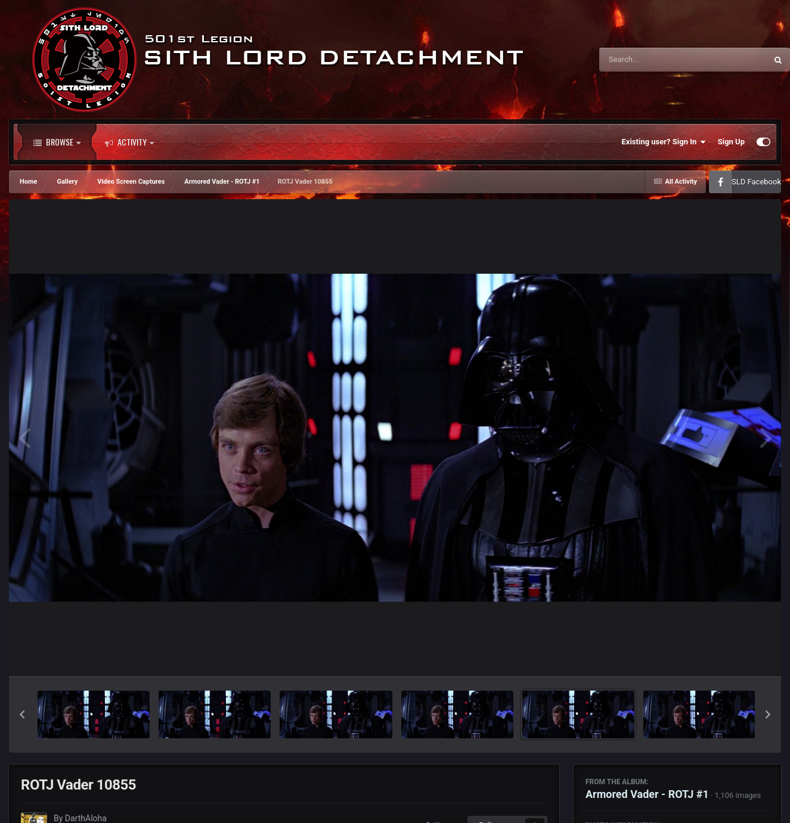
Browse (57, 142)
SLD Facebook (756, 181)
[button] (22, 714)
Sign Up (731, 141)
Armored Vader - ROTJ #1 (647, 794)
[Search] (653, 60)
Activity (129, 142)
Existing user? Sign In (664, 142)
